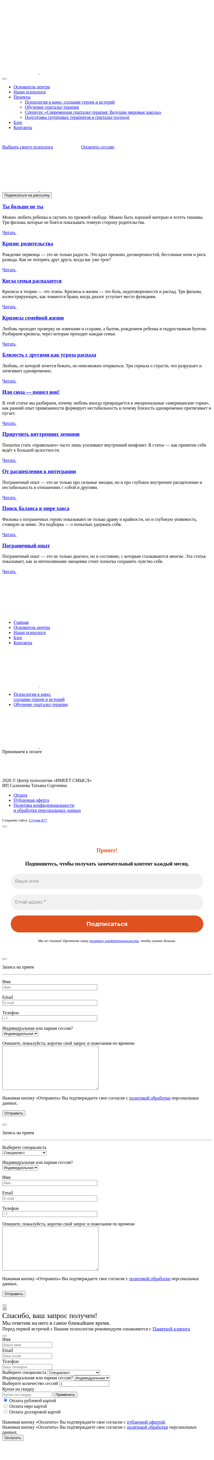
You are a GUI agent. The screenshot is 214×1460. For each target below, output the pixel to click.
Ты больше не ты (22, 206)
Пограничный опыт (26, 545)
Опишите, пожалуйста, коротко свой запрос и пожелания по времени (68, 1043)
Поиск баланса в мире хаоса (35, 508)
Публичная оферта (31, 800)
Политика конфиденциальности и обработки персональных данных (47, 808)
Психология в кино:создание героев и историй (39, 697)
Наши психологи (30, 91)
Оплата (20, 795)
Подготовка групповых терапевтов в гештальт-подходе (77, 117)
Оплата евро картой (25, 1423)
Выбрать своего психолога (34, 147)
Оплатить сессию (91, 147)
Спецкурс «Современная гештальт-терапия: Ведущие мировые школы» (93, 112)
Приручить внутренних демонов (41, 434)
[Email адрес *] (107, 902)
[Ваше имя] (107, 881)
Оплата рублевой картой (30, 1417)
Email (7, 997)
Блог (18, 122)
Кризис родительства (27, 243)
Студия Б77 (38, 820)
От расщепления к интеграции (39, 471)
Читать (14, 232)
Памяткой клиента (171, 1345)
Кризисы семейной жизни (33, 318)
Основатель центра (32, 86)
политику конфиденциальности (114, 941)
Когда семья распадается (31, 281)
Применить (65, 1411)
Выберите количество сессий (30, 1400)
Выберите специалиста (24, 1155)
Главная (21, 622)
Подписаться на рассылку (27, 195)
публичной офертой (146, 1439)
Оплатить (13, 1455)
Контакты (23, 127)
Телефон (10, 1012)
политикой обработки (149, 1106)
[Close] (4, 826)
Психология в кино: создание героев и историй (70, 102)
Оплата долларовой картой (32, 1428)
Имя (6, 981)
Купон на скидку (18, 1406)
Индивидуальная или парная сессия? (37, 1028)
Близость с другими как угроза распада (49, 355)
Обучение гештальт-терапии (52, 107)
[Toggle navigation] (4, 79)
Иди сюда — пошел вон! (31, 392)
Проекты (22, 97)
